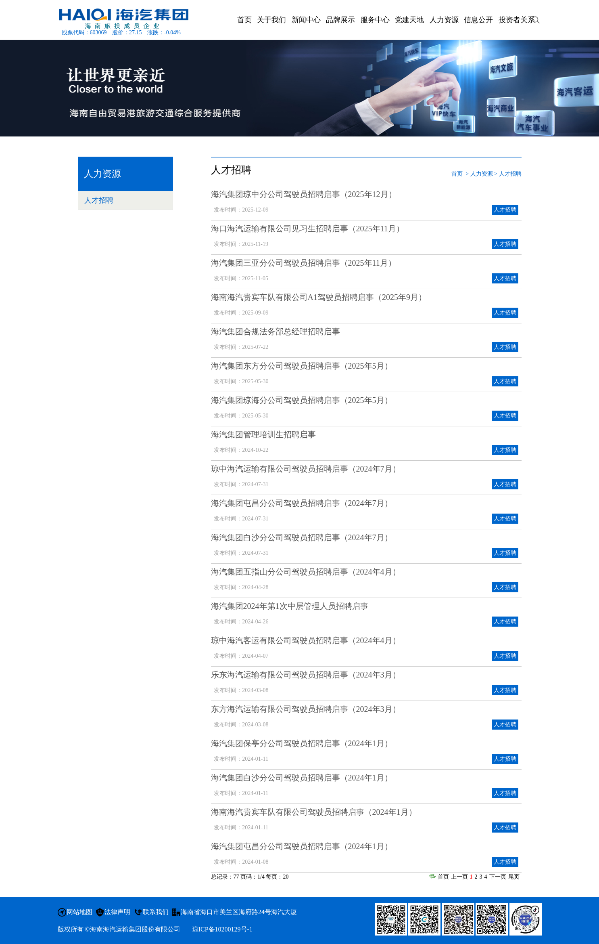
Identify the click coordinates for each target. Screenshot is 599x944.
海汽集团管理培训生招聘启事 (263, 434)
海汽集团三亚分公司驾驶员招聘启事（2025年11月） (303, 262)
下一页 (497, 877)
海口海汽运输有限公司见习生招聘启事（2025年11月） (307, 228)
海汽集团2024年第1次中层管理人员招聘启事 (289, 606)
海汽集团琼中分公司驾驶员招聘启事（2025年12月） (304, 194)
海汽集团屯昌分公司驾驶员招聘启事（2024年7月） (301, 503)
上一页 (459, 877)
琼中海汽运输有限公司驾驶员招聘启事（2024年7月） (306, 468)
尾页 (514, 877)
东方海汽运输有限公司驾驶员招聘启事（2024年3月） (306, 709)
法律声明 (117, 911)
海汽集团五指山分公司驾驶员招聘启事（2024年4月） (306, 571)
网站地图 (79, 911)
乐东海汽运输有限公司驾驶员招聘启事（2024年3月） (306, 674)
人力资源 (481, 174)
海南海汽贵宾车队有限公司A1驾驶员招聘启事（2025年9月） (318, 297)
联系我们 (156, 911)
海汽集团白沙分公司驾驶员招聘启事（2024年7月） (301, 537)
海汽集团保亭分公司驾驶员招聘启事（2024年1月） (301, 743)
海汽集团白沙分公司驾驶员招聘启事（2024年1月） (301, 777)
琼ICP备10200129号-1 (222, 929)
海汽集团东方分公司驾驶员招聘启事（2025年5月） (301, 365)
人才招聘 (98, 200)
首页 (457, 174)
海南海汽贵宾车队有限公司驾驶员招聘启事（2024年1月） (314, 812)
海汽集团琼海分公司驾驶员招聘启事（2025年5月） (301, 400)
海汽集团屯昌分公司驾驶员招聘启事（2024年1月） (301, 846)
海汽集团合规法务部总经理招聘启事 (275, 331)
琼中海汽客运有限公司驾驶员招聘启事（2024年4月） (306, 640)
